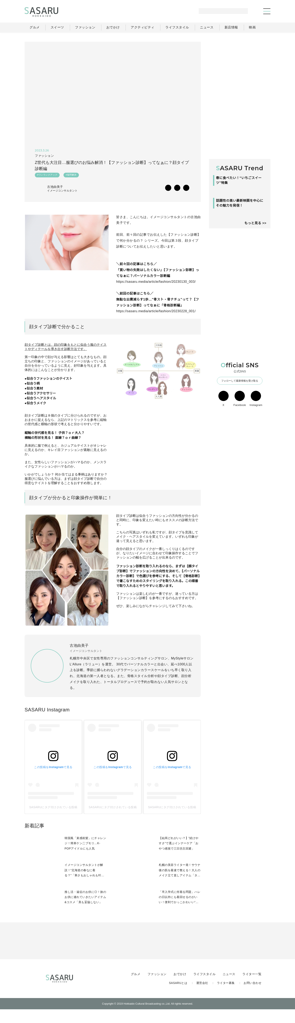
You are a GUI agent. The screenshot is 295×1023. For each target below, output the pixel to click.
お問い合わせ (252, 996)
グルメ (136, 987)
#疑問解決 (71, 175)
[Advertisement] (239, 67)
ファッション (157, 987)
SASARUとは (179, 996)
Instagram (256, 451)
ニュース (229, 987)
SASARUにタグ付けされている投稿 (53, 820)
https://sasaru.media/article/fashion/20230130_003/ (158, 282)
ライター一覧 (252, 987)
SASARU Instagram (47, 722)
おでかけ (180, 987)
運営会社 (202, 996)
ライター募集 (226, 996)
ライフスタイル (205, 987)
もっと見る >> (255, 275)
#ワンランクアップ (47, 175)
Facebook (239, 451)
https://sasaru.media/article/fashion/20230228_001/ (158, 312)
